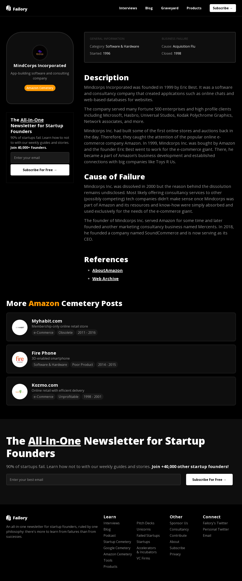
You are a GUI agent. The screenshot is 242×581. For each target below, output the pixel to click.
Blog (149, 8)
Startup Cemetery (117, 542)
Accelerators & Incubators (147, 550)
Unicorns (144, 529)
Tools (108, 560)
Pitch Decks (145, 523)
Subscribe (177, 548)
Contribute (178, 535)
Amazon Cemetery (39, 88)
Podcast (110, 535)
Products (194, 8)
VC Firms (143, 558)
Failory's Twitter (215, 523)
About (174, 542)
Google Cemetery (117, 548)
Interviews (128, 8)
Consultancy (179, 529)
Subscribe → (223, 8)
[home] (17, 8)
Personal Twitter (216, 529)
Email (207, 535)
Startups (143, 542)
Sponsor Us (179, 523)
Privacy (175, 554)
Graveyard (169, 8)
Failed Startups (148, 535)
